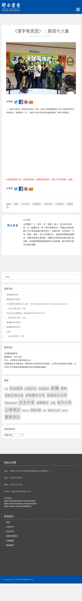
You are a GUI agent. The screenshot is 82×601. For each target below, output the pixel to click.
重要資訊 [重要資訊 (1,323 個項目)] (12, 417)
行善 (8, 331)
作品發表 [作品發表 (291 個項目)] (16, 388)
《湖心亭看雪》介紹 (15, 336)
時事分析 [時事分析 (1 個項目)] (25, 410)
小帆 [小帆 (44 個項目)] (53, 402)
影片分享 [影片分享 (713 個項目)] (64, 403)
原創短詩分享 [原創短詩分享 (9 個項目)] (11, 403)
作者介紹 (10, 527)
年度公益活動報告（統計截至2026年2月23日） (26, 313)
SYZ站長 (27, 220)
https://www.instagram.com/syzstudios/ (20, 503)
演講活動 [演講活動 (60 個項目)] (35, 410)
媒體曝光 (37, 204)
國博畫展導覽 (12, 295)
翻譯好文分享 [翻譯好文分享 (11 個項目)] (54, 410)
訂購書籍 (10, 541)
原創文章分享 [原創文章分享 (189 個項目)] (14, 395)
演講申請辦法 (12, 536)
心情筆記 (60, 204)
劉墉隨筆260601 (14, 299)
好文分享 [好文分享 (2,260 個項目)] (27, 402)
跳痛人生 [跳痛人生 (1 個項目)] (65, 410)
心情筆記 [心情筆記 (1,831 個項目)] (12, 410)
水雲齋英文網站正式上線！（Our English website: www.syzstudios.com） (38, 304)
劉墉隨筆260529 (14, 322)
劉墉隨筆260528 (14, 327)
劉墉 (16, 204)
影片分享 (48, 204)
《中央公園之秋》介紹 (16, 308)
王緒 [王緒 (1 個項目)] (44, 410)
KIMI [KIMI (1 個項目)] (6, 389)
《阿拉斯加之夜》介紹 (16, 318)
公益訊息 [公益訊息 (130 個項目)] (31, 388)
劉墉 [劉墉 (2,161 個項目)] (55, 388)
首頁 (8, 522)
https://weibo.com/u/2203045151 (17, 506)
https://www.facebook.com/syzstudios (20, 501)
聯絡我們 (10, 545)
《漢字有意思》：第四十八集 (41, 31)
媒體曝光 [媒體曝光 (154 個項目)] (42, 402)
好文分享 (25, 204)
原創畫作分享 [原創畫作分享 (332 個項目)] (35, 395)
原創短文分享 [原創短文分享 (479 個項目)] (57, 395)
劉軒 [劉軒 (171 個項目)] (64, 388)
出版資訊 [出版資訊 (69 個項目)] (43, 388)
